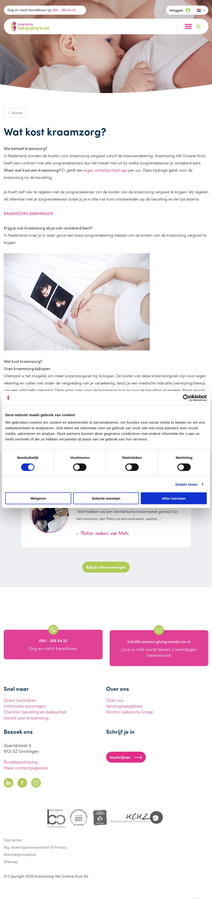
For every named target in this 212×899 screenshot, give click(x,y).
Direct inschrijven (20, 700)
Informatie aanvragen (25, 706)
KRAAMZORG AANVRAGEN (28, 213)
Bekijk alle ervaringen (106, 567)
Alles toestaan (174, 498)
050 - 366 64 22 (64, 9)
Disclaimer (13, 840)
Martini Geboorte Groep (129, 712)
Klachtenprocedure (20, 854)
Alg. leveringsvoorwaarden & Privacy (35, 847)
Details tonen (186, 484)
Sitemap (11, 861)
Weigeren (38, 498)
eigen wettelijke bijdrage (105, 170)
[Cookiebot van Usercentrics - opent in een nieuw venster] (186, 397)
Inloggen (180, 10)
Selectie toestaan (106, 498)
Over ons (114, 700)
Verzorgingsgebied (124, 706)
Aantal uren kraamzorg (26, 718)
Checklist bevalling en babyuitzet (35, 712)
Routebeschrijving (21, 762)
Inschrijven (126, 757)
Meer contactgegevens (26, 768)
